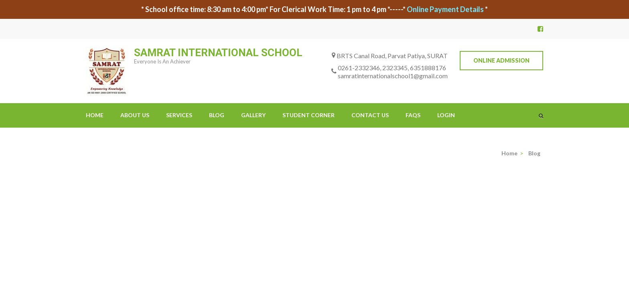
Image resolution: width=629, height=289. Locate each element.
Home (94, 115)
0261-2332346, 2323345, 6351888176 (392, 67)
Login (446, 115)
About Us (134, 115)
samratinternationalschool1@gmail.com (393, 75)
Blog (216, 115)
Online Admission (501, 60)
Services (179, 115)
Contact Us (370, 115)
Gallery (253, 115)
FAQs (413, 115)
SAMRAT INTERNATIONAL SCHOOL (218, 53)
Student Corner (308, 115)
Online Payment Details (445, 9)
